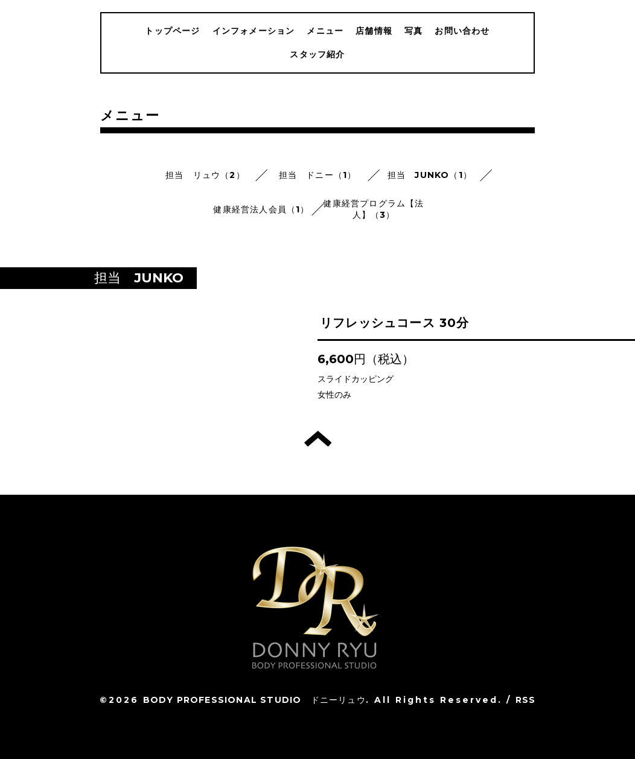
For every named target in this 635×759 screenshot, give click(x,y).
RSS (525, 699)
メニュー (325, 30)
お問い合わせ (462, 30)
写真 (413, 30)
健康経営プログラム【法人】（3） (373, 209)
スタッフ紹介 (317, 54)
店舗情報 (374, 30)
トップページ (172, 30)
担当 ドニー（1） (318, 175)
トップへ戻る (317, 438)
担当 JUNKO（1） (430, 175)
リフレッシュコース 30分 (395, 323)
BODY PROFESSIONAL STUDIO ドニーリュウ (254, 699)
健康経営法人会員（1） (261, 209)
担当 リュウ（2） (205, 175)
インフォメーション (253, 30)
